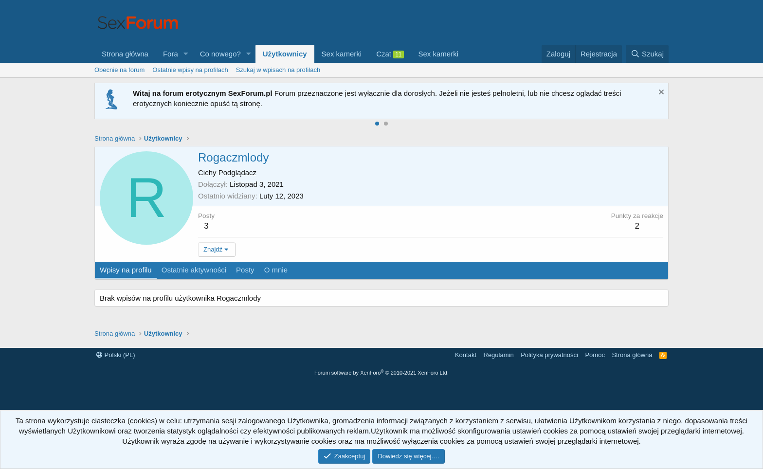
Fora (170, 54)
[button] (186, 54)
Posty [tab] (245, 270)
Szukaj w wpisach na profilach (278, 69)
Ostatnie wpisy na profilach (190, 69)
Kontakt (465, 355)
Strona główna (125, 54)
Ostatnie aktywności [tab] (194, 270)
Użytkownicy (285, 54)
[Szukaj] (647, 54)
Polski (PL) (115, 355)
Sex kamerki (342, 54)
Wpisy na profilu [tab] (126, 270)
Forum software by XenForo (381, 373)
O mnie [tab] (276, 270)
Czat (389, 54)
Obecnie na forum (119, 69)
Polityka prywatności (549, 355)
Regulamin (499, 355)
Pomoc (594, 355)
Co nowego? (220, 54)
